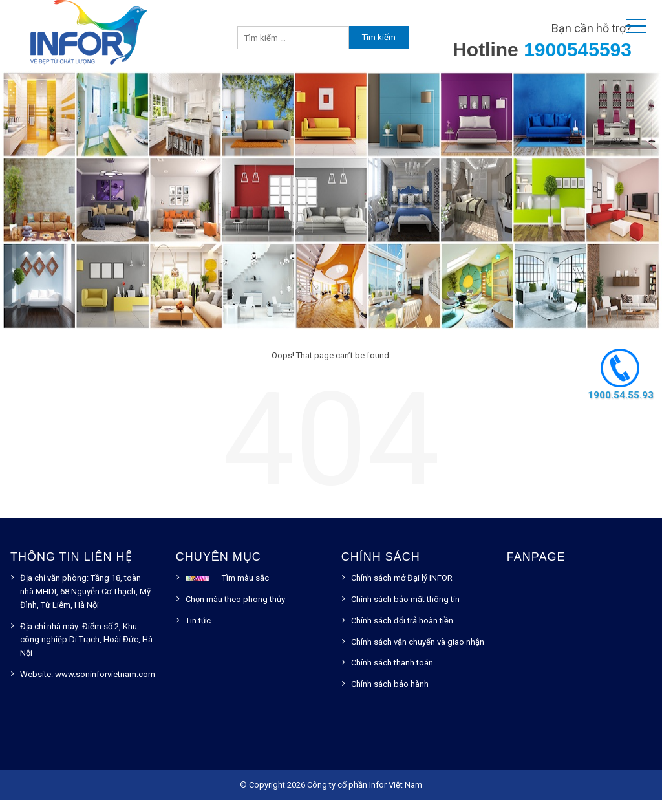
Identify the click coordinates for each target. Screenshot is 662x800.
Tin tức (198, 620)
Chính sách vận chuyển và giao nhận (417, 642)
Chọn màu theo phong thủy (235, 599)
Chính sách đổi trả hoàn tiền (402, 620)
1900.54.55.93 (620, 394)
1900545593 (578, 49)
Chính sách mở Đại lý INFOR (402, 578)
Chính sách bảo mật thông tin (405, 599)
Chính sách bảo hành (390, 684)
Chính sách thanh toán (392, 662)
